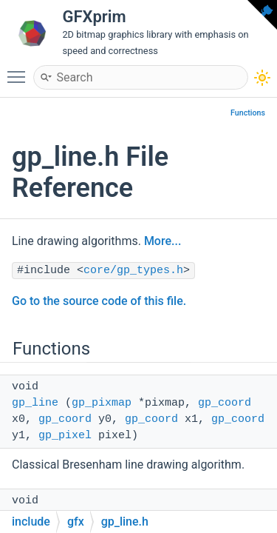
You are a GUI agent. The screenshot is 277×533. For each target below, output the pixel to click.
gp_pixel (65, 435)
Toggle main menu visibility (20, 70)
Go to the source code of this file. (99, 301)
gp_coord (224, 403)
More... (162, 241)
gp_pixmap (101, 403)
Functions (247, 113)
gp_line (35, 403)
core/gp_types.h (133, 270)
